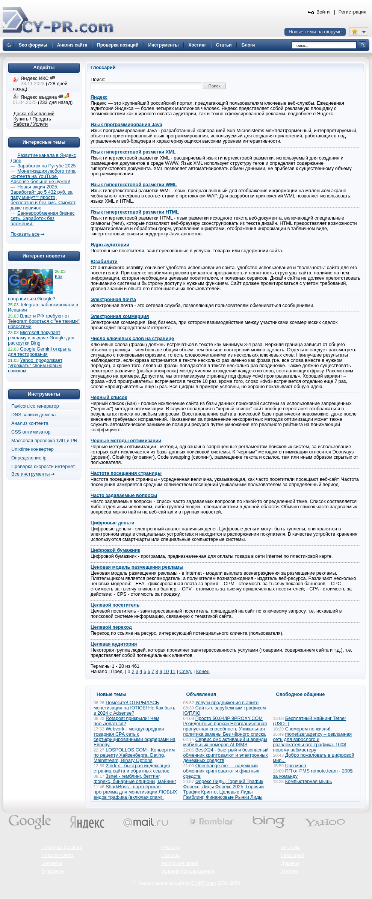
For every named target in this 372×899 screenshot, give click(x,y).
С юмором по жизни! (308, 729)
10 (166, 671)
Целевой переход (111, 627)
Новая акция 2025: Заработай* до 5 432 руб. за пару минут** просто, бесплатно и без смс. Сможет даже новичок (43, 197)
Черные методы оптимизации (126, 440)
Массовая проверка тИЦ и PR (44, 440)
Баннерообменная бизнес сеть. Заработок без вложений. (43, 218)
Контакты (51, 863)
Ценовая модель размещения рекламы (137, 567)
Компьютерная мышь (308, 781)
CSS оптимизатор (31, 432)
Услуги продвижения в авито (227, 702)
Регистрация (352, 12)
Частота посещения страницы (126, 473)
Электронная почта (113, 299)
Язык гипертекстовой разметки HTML (135, 212)
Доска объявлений (34, 113)
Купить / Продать (32, 119)
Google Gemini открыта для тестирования (39, 351)
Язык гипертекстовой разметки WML (134, 184)
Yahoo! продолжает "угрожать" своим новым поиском (35, 365)
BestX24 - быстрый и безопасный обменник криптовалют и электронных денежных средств (226, 755)
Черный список (109, 397)
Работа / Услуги (31, 124)
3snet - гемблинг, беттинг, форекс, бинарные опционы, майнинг (135, 779)
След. (185, 671)
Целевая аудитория (114, 644)
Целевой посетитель (115, 605)
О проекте (52, 871)
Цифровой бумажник (115, 550)
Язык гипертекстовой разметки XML (133, 152)
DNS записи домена (33, 414)
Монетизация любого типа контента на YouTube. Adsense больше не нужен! (43, 176)
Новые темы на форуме (315, 32)
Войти (323, 12)
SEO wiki (290, 847)
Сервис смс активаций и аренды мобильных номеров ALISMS (225, 742)
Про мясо (295, 765)
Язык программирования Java (126, 124)
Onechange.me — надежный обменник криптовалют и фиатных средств (221, 771)
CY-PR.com (203, 883)
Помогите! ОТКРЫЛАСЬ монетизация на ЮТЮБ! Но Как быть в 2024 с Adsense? (134, 708)
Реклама (170, 847)
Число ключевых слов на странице (132, 338)
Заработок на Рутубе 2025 (46, 166)
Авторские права (179, 863)
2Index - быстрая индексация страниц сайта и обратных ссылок (132, 768)
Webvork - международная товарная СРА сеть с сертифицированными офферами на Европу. (134, 736)
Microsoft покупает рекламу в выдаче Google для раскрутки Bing (41, 338)
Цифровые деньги (113, 523)
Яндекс (99, 97)
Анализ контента (29, 423)
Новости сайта (57, 855)
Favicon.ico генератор (35, 406)
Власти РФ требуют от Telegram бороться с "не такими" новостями (44, 321)
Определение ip (29, 458)
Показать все (25, 234)
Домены (290, 863)
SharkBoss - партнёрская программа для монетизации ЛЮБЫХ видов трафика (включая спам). (135, 792)
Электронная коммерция (120, 316)
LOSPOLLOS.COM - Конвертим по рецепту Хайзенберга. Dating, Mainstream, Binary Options (134, 755)
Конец (203, 671)
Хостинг (289, 871)
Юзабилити (104, 261)
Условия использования (187, 871)
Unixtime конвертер (32, 449)
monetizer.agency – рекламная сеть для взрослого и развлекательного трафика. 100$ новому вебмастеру (312, 742)
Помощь (170, 855)
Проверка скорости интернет (43, 466)
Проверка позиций (61, 847)
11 (172, 671)
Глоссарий (292, 855)
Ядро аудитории (110, 244)
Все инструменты (30, 474)
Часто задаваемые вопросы (124, 495)
